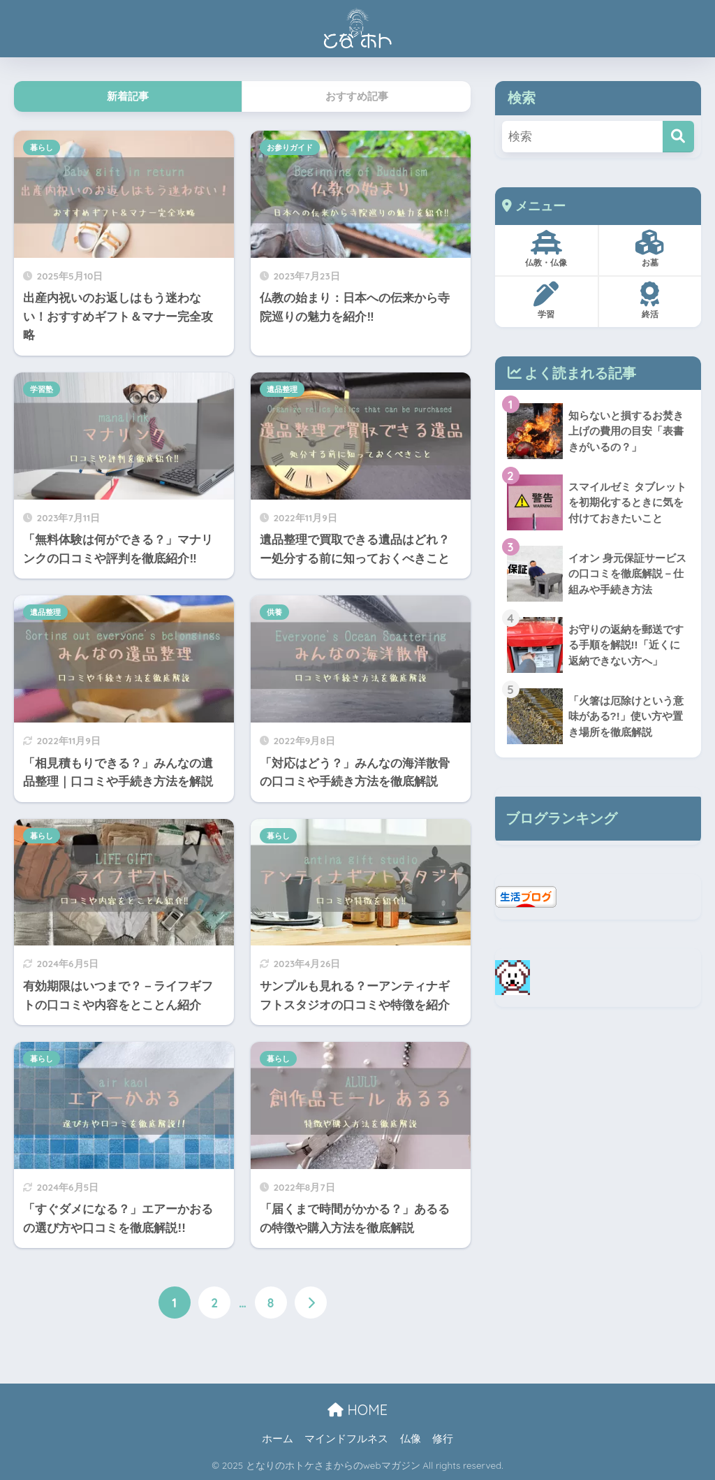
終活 (649, 300)
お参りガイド (290, 147)
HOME (357, 1410)
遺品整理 (282, 389)
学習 (546, 300)
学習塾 (41, 389)
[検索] (678, 136)
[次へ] (311, 1302)
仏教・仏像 (546, 249)
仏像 (410, 1439)
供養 (274, 612)
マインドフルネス (346, 1439)
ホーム (277, 1439)
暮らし (41, 147)
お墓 (649, 249)
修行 (442, 1439)
